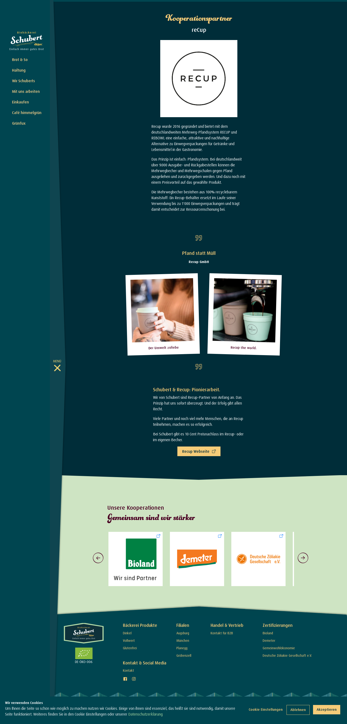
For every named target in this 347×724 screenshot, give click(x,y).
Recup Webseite (195, 449)
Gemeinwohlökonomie (279, 646)
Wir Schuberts (23, 80)
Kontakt (128, 669)
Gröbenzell (183, 654)
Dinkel (127, 631)
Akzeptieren (327, 709)
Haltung (19, 70)
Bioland (268, 631)
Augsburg (182, 631)
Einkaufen (20, 102)
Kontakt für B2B (222, 631)
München (182, 639)
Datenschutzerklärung (145, 714)
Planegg (181, 646)
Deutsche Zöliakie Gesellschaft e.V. (287, 654)
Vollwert (129, 639)
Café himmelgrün (26, 112)
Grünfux (19, 123)
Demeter (269, 639)
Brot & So (20, 59)
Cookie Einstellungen (266, 709)
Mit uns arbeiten (26, 91)
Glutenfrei (130, 646)
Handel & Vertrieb (227, 623)
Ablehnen (298, 709)
